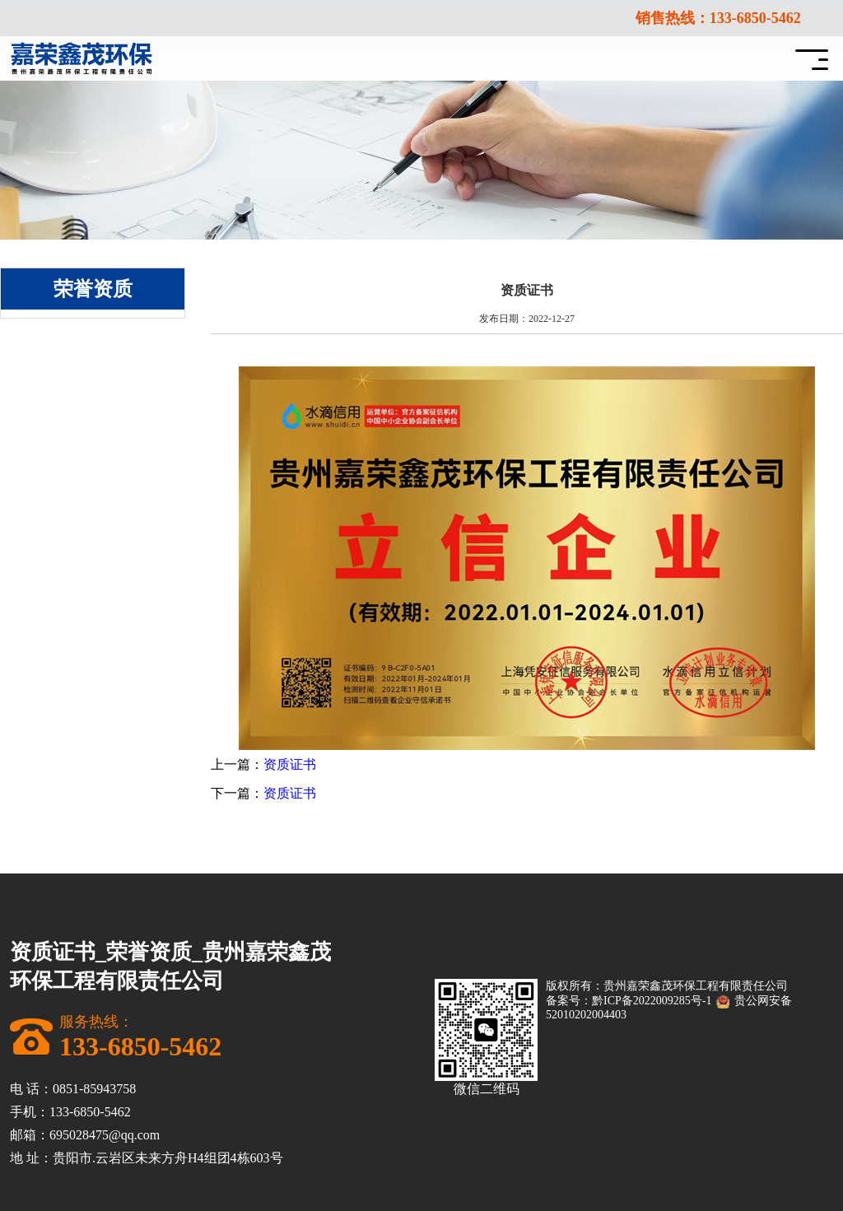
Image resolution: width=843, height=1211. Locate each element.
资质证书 (289, 764)
